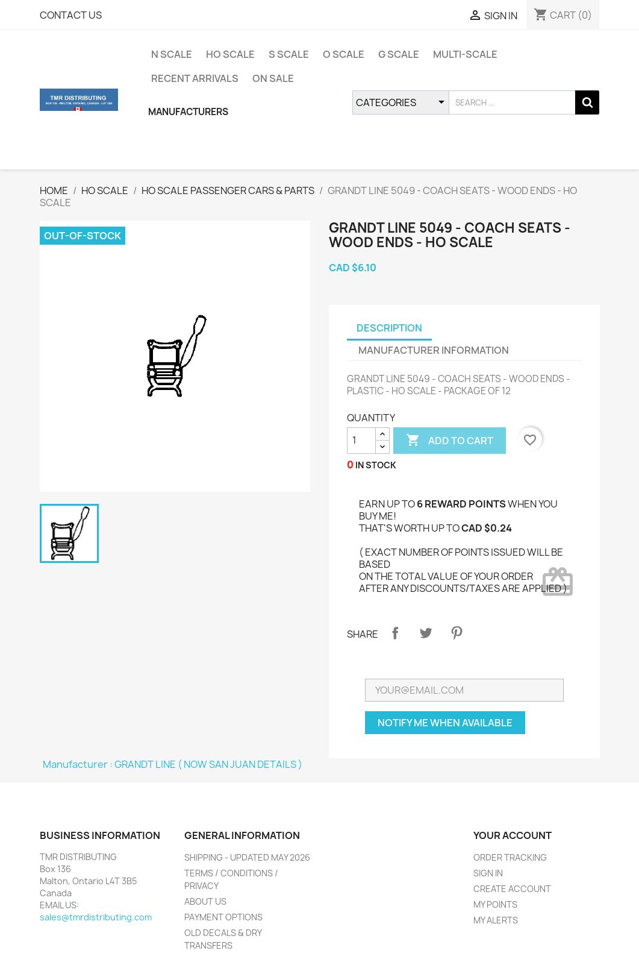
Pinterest (456, 633)
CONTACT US (71, 15)
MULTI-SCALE (465, 54)
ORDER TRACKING (510, 857)
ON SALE (273, 78)
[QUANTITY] (361, 440)
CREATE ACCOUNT (512, 888)
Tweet (426, 633)
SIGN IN (488, 873)
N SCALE (171, 54)
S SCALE (289, 54)
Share (395, 633)
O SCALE (343, 54)
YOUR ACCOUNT (512, 835)
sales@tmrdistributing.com (96, 917)
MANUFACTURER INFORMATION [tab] (433, 350)
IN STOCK (375, 465)
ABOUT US (205, 901)
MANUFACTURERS (188, 111)
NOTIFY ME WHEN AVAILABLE (445, 722)
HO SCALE (230, 54)
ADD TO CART (449, 440)
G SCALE (398, 54)
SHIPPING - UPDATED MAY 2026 (247, 857)
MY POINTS (495, 904)
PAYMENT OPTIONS (223, 917)
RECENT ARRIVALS (194, 78)
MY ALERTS (495, 920)
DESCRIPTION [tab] (389, 328)
